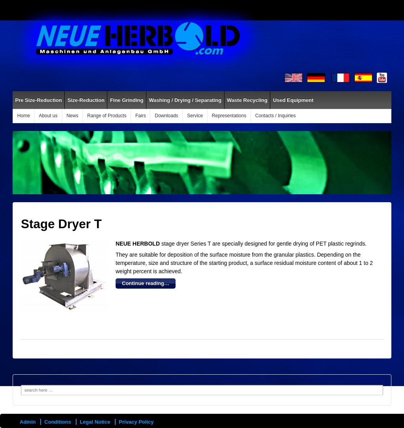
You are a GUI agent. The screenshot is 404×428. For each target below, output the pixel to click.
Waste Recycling (247, 100)
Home (23, 115)
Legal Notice (95, 422)
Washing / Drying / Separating (185, 100)
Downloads (166, 115)
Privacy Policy (136, 422)
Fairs (140, 115)
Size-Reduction (86, 100)
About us (48, 115)
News (72, 115)
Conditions (57, 422)
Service (195, 115)
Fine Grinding (127, 100)
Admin (28, 422)
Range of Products (106, 115)
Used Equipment (293, 100)
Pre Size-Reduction (38, 100)
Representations (229, 115)
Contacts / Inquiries (275, 115)
